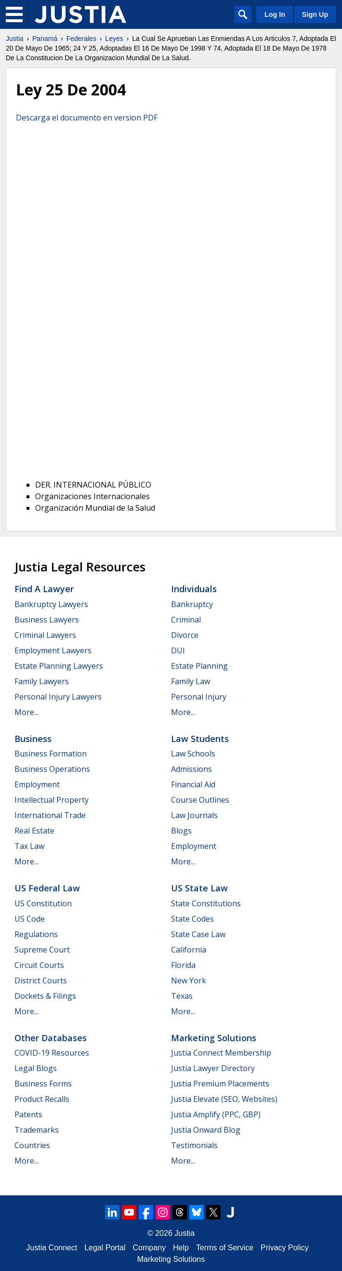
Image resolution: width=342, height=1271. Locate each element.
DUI (178, 650)
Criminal (186, 619)
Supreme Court (42, 949)
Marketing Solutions (213, 1038)
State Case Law (198, 934)
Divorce (184, 635)
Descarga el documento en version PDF (87, 117)
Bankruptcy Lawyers (51, 604)
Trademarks (36, 1130)
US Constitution (43, 903)
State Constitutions (206, 903)
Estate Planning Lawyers (58, 666)
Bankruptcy (192, 604)
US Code (29, 919)
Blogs (181, 830)
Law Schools (193, 753)
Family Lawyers (41, 681)
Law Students (200, 738)
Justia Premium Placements (220, 1083)
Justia (15, 38)
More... (26, 712)
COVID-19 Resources (51, 1052)
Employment (37, 784)
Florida (183, 965)
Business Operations (52, 769)
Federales (81, 38)
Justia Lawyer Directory (213, 1068)
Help (181, 1248)
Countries (32, 1145)
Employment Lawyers (53, 650)
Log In (274, 14)
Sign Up (315, 14)
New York (188, 980)
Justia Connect (51, 1248)
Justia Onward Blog (205, 1130)
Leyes (114, 38)
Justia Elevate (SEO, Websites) (224, 1099)
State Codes (192, 919)
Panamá (44, 38)
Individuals (194, 589)
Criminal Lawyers (45, 635)
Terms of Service (224, 1248)
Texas (182, 996)
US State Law (199, 888)
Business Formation (50, 753)
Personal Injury (198, 696)
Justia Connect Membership (221, 1052)
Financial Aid (193, 784)
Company (149, 1248)
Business (33, 738)
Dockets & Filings (45, 996)
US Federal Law (47, 888)
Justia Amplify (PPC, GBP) (216, 1114)
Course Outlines (200, 799)
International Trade (50, 815)
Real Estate (34, 830)
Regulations (36, 934)
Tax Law (29, 846)
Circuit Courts (39, 965)
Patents (28, 1114)
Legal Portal (104, 1248)
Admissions (191, 769)
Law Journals (194, 815)
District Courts (40, 980)
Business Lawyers (46, 619)
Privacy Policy (285, 1248)
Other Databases (50, 1038)
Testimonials (194, 1145)
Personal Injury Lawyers (58, 696)
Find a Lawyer (44, 589)
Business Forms (43, 1083)
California (188, 949)
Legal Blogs (35, 1068)
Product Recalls (41, 1099)
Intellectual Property (51, 799)
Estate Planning (199, 666)
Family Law (190, 681)
